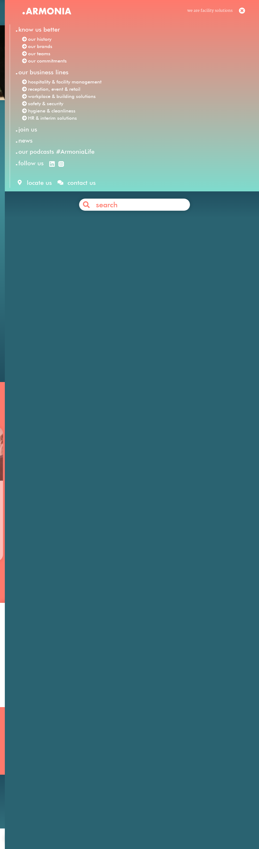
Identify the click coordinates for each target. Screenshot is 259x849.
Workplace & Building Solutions (124, 782)
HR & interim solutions (97, 308)
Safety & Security (110, 775)
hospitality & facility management (196, 295)
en (166, 14)
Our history (28, 756)
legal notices (121, 830)
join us (73, 830)
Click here (46, 254)
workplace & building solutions (126, 302)
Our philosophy (186, 756)
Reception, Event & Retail (118, 756)
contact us (94, 830)
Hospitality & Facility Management (127, 749)
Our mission (29, 749)
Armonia (51, 288)
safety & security (183, 302)
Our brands (28, 762)
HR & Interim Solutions (116, 769)
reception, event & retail (62, 302)
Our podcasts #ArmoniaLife (44, 782)
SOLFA (179, 227)
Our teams (27, 769)
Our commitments (35, 775)
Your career (182, 762)
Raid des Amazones (154, 187)
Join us (178, 749)
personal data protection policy (165, 830)
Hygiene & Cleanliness (115, 762)
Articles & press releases (195, 782)
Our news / (43, 116)
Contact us (138, 331)
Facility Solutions (82, 288)
